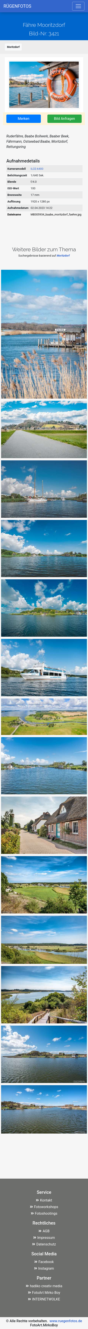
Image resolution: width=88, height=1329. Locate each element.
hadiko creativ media (44, 1286)
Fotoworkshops (44, 1207)
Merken (23, 119)
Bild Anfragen (64, 119)
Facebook (44, 1262)
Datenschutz (44, 1244)
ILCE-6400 (37, 168)
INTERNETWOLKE (44, 1299)
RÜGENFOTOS (17, 6)
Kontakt (44, 1200)
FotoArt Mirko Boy (44, 1293)
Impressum (44, 1238)
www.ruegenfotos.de (66, 1321)
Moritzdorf (13, 47)
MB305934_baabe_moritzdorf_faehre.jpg (56, 214)
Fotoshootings (44, 1213)
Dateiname (14, 214)
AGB (43, 1231)
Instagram (44, 1268)
